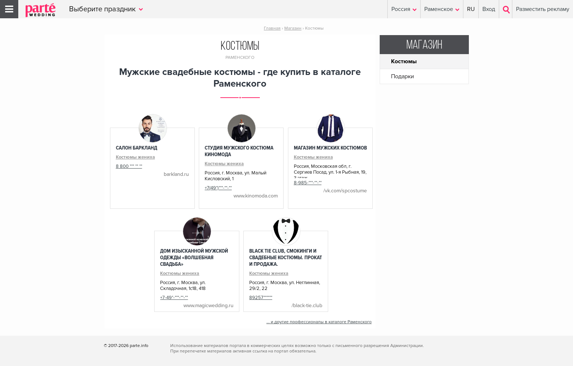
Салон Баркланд (136, 147)
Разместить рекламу (542, 9)
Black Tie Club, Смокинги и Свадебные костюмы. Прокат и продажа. (285, 257)
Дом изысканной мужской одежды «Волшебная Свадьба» (194, 257)
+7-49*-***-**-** (174, 298)
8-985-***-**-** (308, 183)
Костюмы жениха (135, 157)
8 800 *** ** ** (129, 166)
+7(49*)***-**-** (218, 188)
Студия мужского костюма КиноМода (239, 151)
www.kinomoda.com (256, 196)
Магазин (424, 45)
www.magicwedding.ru (208, 305)
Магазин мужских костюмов (330, 147)
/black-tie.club (307, 305)
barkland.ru (176, 174)
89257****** (260, 298)
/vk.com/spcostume (345, 191)
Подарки (402, 76)
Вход (488, 9)
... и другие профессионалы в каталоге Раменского (319, 322)
